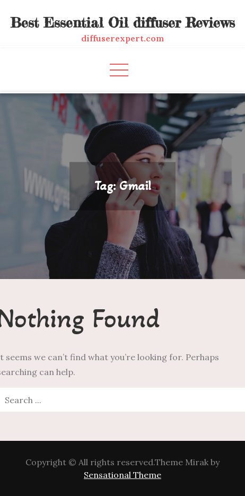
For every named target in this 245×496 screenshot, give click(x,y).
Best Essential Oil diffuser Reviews (123, 22)
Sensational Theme (122, 474)
